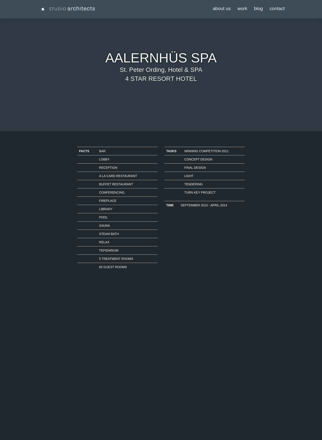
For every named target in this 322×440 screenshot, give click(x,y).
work (242, 8)
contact (277, 8)
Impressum (41, 410)
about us (222, 8)
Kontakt (39, 419)
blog (258, 8)
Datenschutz (42, 414)
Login (81, 410)
